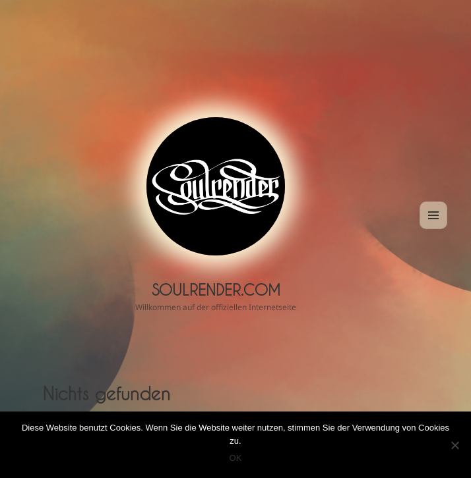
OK (236, 458)
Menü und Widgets (433, 228)
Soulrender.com (216, 289)
